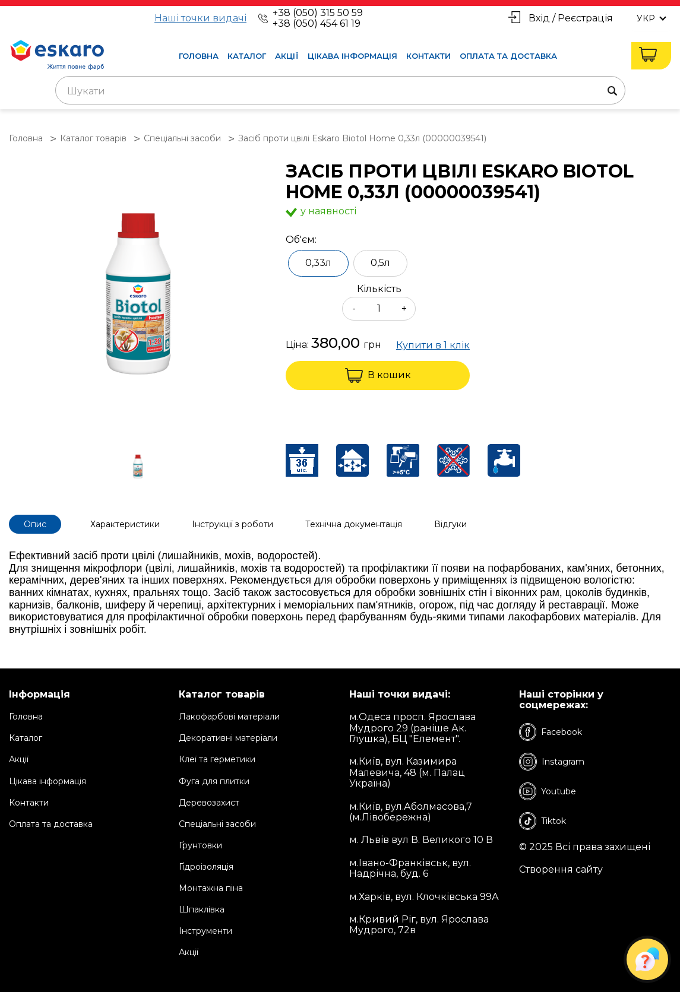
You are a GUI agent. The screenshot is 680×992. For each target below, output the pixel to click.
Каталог (246, 56)
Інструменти (205, 931)
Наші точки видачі (200, 18)
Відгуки (450, 524)
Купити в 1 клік (433, 345)
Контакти (428, 56)
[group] (141, 295)
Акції (287, 56)
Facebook (550, 732)
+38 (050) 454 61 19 (316, 23)
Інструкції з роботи (232, 524)
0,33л (318, 262)
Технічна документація (353, 524)
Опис (35, 524)
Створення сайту (561, 869)
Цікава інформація (352, 56)
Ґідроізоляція (206, 866)
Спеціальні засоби (217, 824)
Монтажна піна (211, 888)
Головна (199, 56)
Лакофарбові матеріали (229, 716)
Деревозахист (209, 802)
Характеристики (125, 524)
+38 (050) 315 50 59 (318, 12)
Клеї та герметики (217, 759)
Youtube (547, 791)
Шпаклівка (201, 909)
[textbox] (340, 91)
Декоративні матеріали (228, 738)
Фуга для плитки (214, 781)
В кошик (378, 375)
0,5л (380, 262)
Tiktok (542, 821)
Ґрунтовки (200, 845)
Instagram (551, 762)
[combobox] (340, 90)
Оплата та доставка (508, 56)
